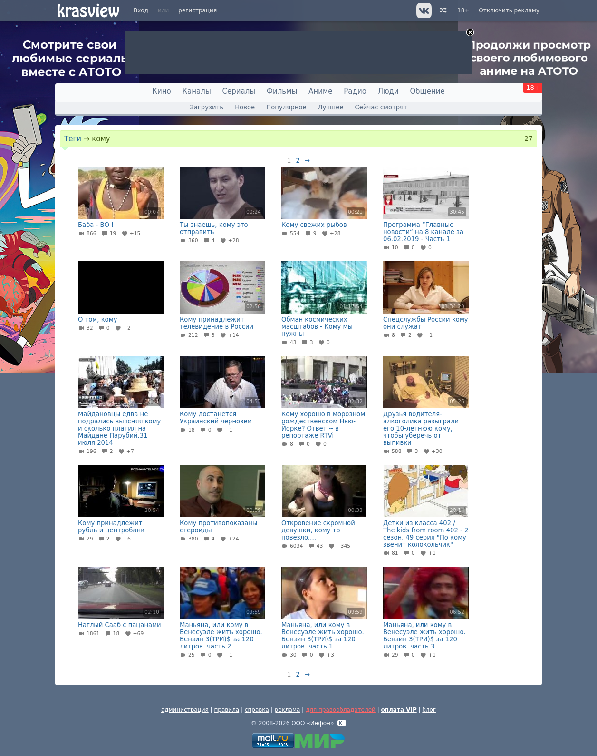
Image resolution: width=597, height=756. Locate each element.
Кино (161, 91)
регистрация (197, 10)
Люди (388, 91)
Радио (355, 91)
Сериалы (239, 91)
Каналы (196, 91)
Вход (141, 10)
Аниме (320, 91)
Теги (72, 139)
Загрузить (206, 107)
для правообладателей (341, 710)
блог (429, 710)
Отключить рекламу (509, 10)
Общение (427, 91)
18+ (463, 10)
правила (226, 710)
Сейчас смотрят (381, 107)
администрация (185, 710)
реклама (287, 710)
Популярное (286, 107)
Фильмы (282, 91)
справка (257, 710)
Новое (245, 107)
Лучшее (331, 107)
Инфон (320, 723)
